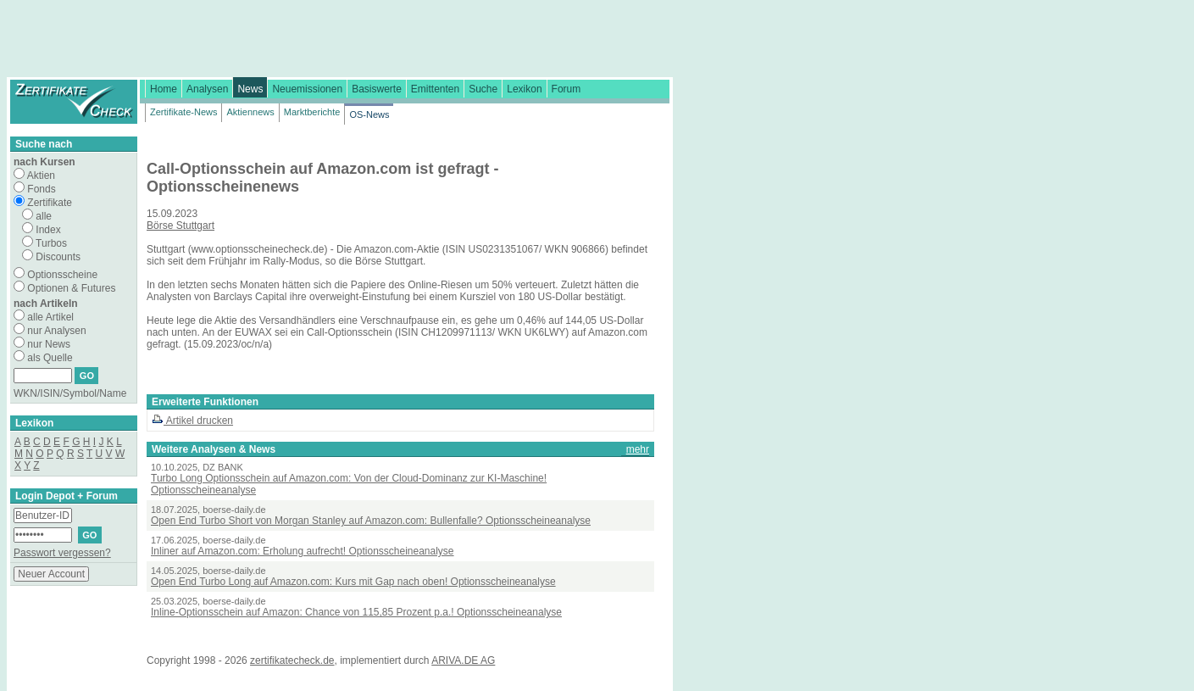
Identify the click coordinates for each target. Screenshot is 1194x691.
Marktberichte (312, 112)
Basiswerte (377, 89)
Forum (566, 89)
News (250, 89)
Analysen (207, 89)
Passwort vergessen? (62, 553)
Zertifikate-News (183, 112)
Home (163, 89)
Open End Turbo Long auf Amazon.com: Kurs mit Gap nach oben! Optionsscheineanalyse (353, 582)
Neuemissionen (307, 89)
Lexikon (524, 89)
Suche (483, 89)
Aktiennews (250, 112)
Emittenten (435, 89)
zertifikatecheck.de (292, 660)
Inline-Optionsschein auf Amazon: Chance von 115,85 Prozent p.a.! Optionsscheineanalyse (356, 612)
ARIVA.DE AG (463, 660)
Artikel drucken (192, 420)
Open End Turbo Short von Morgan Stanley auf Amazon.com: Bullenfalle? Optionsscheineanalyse (371, 521)
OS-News (369, 114)
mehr (637, 449)
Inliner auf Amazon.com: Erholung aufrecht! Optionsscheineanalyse (302, 551)
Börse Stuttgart (180, 225)
